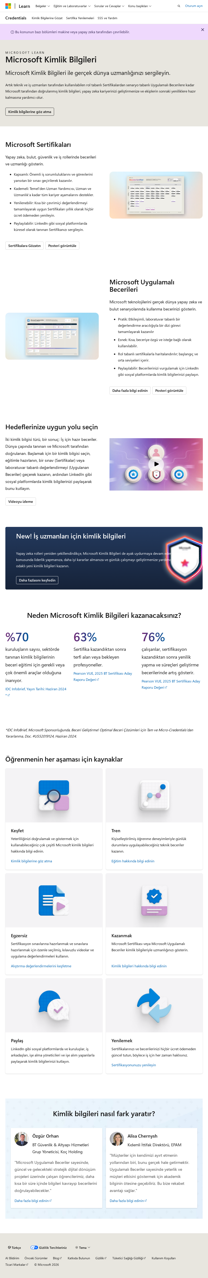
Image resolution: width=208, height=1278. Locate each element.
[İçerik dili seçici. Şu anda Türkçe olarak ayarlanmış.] (14, 1247)
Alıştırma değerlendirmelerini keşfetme (41, 966)
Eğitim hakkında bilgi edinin (132, 861)
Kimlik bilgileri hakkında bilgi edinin (139, 966)
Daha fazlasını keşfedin (37, 580)
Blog (56, 1258)
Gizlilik (99, 1258)
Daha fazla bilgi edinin (130, 390)
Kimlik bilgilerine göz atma (29, 111)
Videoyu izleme (20, 501)
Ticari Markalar (15, 1264)
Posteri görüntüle (62, 245)
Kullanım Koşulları (164, 1258)
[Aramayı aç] (178, 6)
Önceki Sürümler (36, 1258)
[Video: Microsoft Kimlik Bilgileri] (156, 464)
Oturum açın (194, 6)
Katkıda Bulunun (79, 1258)
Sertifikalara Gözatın (24, 245)
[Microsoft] (8, 6)
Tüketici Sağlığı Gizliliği (127, 1258)
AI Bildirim (12, 1258)
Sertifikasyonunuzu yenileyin (133, 1064)
